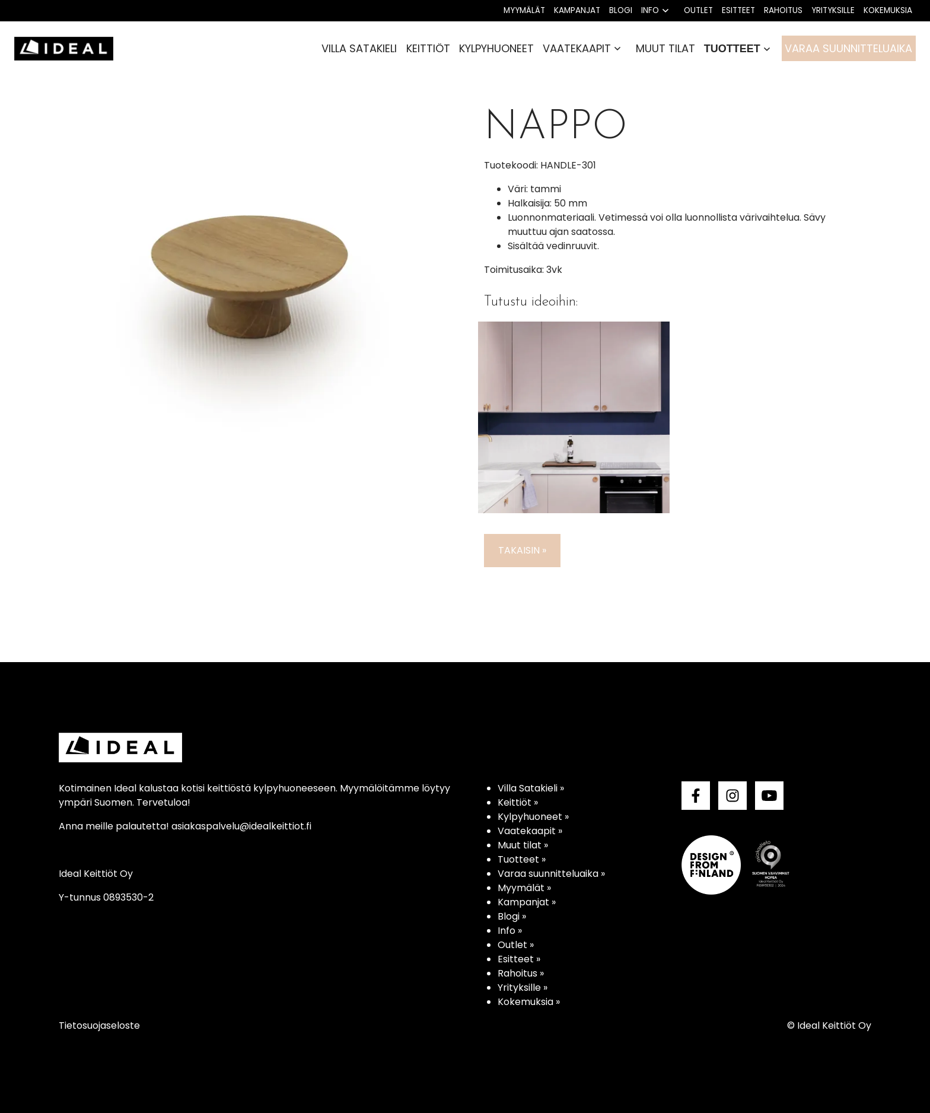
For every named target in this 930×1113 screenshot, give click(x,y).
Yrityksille (833, 10)
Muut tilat (665, 48)
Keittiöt (428, 48)
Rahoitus (783, 10)
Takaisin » (522, 550)
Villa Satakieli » (531, 788)
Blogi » (512, 916)
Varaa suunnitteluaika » (551, 873)
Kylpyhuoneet (496, 48)
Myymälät (524, 10)
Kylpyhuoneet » (533, 816)
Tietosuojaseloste (99, 1025)
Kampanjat (577, 10)
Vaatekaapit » (530, 831)
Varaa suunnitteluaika (848, 48)
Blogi (620, 10)
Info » (510, 930)
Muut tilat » (523, 845)
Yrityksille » (522, 987)
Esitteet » (519, 959)
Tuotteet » (522, 859)
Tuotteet (732, 49)
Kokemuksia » (529, 1002)
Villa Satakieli (359, 48)
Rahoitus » (521, 973)
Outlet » (516, 945)
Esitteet (738, 10)
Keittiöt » (518, 802)
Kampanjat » (527, 902)
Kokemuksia (888, 10)
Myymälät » (524, 888)
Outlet (698, 10)
